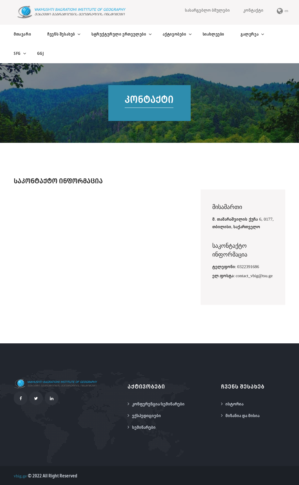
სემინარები (144, 427)
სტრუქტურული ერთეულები (118, 34)
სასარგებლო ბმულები (207, 10)
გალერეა (250, 34)
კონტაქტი (253, 10)
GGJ (40, 53)
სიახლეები (213, 34)
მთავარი (22, 34)
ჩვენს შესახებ (61, 34)
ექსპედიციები (146, 415)
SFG (17, 53)
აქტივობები (174, 34)
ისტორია (234, 404)
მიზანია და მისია (242, 415)
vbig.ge (20, 476)
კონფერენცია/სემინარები (158, 404)
